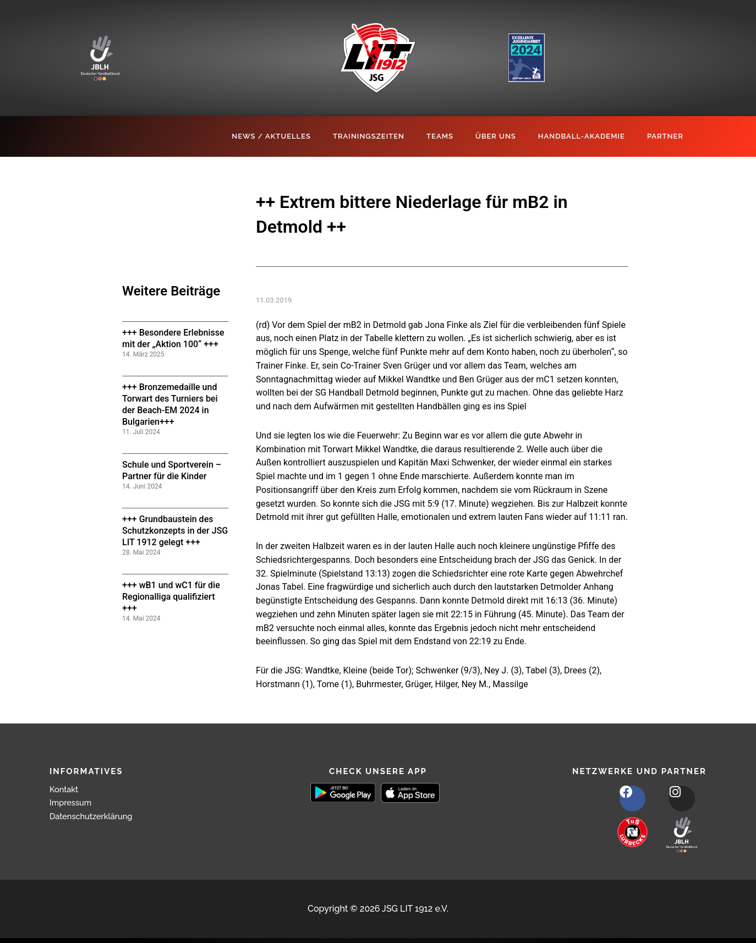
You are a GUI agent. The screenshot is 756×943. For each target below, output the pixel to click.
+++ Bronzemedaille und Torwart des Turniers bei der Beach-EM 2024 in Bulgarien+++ (170, 404)
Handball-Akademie (581, 136)
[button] (24, 919)
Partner (665, 136)
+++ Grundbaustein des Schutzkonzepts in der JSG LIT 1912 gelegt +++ (175, 530)
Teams (439, 136)
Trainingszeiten (368, 136)
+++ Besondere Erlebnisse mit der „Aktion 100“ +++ (173, 338)
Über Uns (495, 136)
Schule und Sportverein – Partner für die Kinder (171, 470)
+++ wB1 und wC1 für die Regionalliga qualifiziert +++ (171, 596)
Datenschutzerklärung (95, 816)
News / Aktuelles (271, 136)
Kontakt (65, 789)
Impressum (73, 802)
